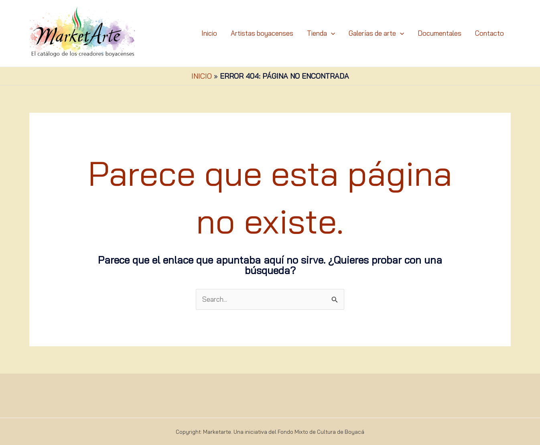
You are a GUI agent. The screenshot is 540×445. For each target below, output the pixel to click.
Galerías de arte (376, 33)
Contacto (489, 33)
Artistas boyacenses (262, 33)
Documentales (439, 33)
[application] (331, 33)
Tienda (321, 33)
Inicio (209, 33)
